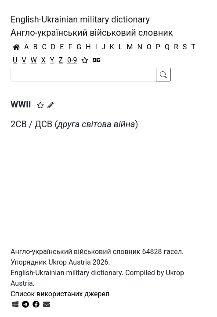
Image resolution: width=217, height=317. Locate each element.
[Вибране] (84, 60)
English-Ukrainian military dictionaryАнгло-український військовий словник (92, 26)
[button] (40, 105)
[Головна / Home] (16, 47)
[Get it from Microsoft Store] (15, 304)
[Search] (83, 74)
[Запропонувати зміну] (50, 105)
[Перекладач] (96, 60)
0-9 (72, 60)
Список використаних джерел (60, 294)
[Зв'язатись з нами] (46, 304)
